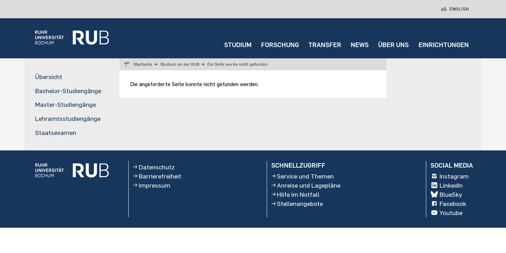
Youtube (446, 213)
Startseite (143, 64)
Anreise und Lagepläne (306, 185)
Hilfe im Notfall (295, 194)
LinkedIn (446, 185)
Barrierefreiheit (157, 176)
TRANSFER (325, 45)
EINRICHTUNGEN (444, 45)
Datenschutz (154, 167)
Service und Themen (302, 176)
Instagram (449, 176)
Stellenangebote (297, 203)
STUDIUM (238, 45)
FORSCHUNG (280, 45)
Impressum (151, 185)
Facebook (448, 203)
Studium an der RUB (180, 64)
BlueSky (446, 194)
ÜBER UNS (393, 45)
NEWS (360, 45)
